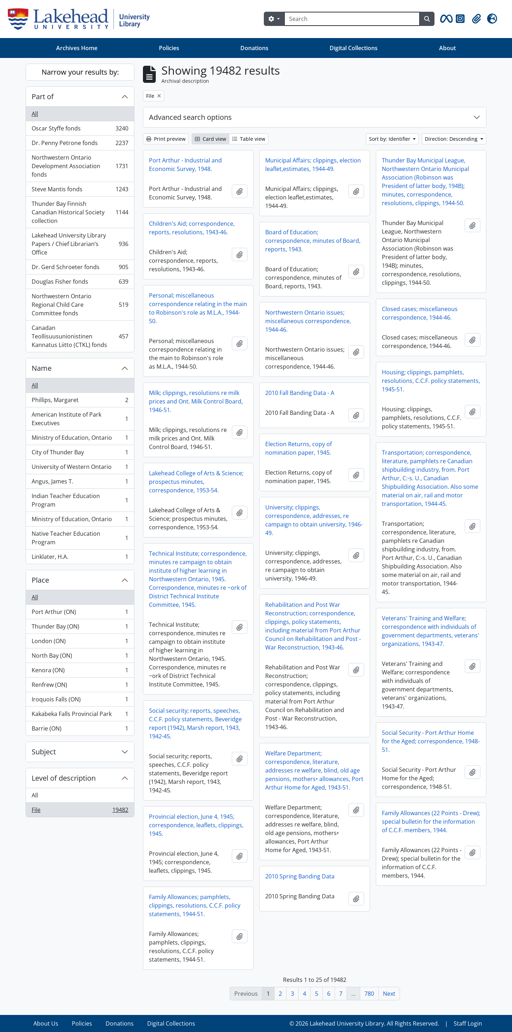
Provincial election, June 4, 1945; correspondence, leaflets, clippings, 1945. (196, 825)
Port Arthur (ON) (79, 613)
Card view (210, 138)
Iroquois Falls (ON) (79, 701)
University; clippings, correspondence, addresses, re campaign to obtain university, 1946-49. (314, 520)
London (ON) (79, 642)
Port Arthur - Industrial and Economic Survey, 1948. (185, 164)
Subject (44, 751)
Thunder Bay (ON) (79, 628)
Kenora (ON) (79, 672)
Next (389, 994)
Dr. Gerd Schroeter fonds (79, 268)
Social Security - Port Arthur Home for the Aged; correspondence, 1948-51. (431, 741)
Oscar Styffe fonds (79, 130)
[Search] (352, 19)
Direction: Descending (452, 138)
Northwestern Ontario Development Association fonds (79, 166)
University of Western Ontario (79, 468)
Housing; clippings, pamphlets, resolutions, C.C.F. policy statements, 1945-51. (431, 380)
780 (369, 994)
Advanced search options (190, 117)
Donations (254, 48)
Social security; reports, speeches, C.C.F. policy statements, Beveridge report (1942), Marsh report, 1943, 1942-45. (195, 723)
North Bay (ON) (79, 657)
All (35, 114)
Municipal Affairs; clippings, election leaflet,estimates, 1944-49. (313, 164)
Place (40, 580)
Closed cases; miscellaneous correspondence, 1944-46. (420, 313)
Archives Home (76, 48)
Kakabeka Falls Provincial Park (79, 715)
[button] (445, 19)
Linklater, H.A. (79, 558)
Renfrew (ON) (79, 686)
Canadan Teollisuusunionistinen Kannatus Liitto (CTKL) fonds (79, 336)
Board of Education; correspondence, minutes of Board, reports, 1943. (313, 240)
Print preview (166, 138)
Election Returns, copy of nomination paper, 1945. (298, 448)
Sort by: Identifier (390, 138)
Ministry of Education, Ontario (79, 439)
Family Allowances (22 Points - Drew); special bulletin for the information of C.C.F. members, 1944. (431, 821)
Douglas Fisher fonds (79, 283)
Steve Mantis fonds (79, 191)
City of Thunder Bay (79, 454)
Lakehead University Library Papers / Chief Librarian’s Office (79, 243)
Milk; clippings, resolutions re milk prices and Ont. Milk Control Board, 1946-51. (196, 401)
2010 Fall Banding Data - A (299, 393)
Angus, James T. (79, 483)
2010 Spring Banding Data (300, 876)
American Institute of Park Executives (79, 419)
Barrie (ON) (79, 730)
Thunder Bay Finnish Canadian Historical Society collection (79, 212)
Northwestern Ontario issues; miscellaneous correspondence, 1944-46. (308, 321)
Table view (248, 138)
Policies (169, 48)
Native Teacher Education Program (79, 538)
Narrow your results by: (80, 72)
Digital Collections (354, 48)
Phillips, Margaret (79, 401)
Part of (43, 96)
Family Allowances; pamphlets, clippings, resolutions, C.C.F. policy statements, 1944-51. (194, 905)
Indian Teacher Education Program (79, 500)
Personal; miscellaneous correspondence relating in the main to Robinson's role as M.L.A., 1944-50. (198, 308)
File (79, 811)
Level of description (64, 778)
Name (42, 368)
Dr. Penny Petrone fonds (79, 144)
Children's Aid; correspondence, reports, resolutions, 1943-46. (192, 228)
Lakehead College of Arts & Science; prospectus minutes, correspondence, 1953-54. (196, 481)
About (447, 48)
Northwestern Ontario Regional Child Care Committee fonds (79, 304)
